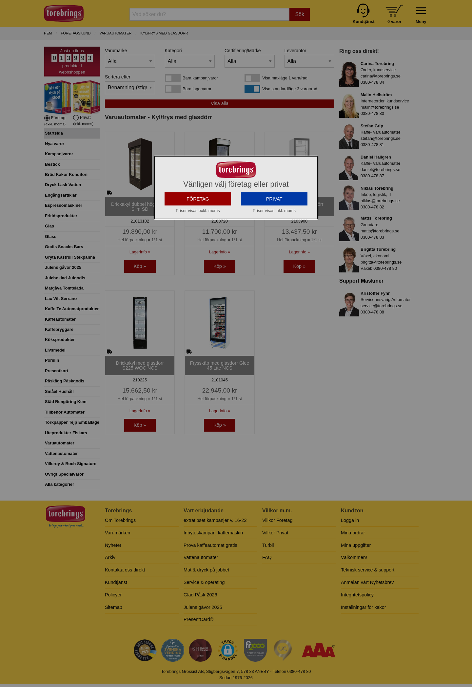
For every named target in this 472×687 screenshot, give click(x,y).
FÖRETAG (198, 211)
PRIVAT (274, 211)
